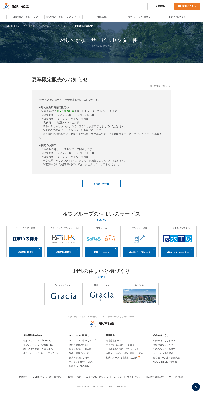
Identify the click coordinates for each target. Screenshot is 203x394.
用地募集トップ (113, 340)
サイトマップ (134, 376)
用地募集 (101, 17)
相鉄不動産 (13, 26)
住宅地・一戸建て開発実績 (166, 357)
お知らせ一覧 (101, 183)
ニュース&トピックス (97, 376)
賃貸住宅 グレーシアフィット (63, 17)
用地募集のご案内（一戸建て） (121, 344)
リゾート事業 (29, 26)
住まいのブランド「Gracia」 (37, 340)
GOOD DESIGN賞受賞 (165, 361)
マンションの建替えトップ (82, 340)
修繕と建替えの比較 (79, 353)
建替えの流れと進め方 (80, 349)
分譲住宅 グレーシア (25, 17)
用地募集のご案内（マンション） (122, 349)
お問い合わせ (187, 6)
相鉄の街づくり (178, 17)
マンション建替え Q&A (80, 361)
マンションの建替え (139, 17)
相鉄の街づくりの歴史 (164, 349)
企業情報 (160, 6)
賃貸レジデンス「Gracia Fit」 (38, 344)
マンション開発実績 (163, 353)
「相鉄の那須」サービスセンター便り (54, 26)
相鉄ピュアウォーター (178, 252)
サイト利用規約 (176, 376)
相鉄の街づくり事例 (163, 344)
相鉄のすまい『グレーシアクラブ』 (41, 353)
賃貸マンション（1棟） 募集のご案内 (124, 353)
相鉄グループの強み (79, 366)
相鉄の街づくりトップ (164, 340)
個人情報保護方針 (155, 376)
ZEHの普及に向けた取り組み (38, 349)
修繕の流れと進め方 (79, 344)
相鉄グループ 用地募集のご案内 (122, 357)
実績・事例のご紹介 (79, 357)
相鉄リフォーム (101, 252)
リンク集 (117, 376)
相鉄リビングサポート (139, 252)
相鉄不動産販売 (25, 252)
